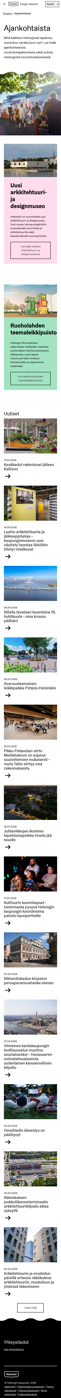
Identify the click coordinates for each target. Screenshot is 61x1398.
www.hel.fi (10, 1386)
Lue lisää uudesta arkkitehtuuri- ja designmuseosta (31, 250)
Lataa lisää (30, 1307)
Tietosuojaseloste (28, 1390)
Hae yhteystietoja (14, 1349)
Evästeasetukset (27, 1394)
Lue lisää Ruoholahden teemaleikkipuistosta (30, 378)
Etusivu (7, 13)
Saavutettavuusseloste (31, 1386)
